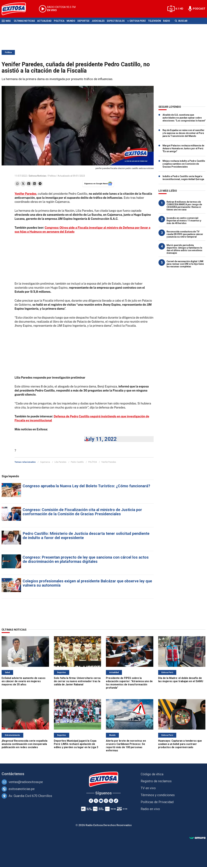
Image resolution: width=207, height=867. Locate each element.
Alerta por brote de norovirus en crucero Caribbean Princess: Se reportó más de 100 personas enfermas (126, 745)
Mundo (71, 21)
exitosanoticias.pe (22, 789)
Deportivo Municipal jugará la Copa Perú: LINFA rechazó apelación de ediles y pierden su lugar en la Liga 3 (76, 744)
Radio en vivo (150, 809)
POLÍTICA (92, 462)
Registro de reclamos (156, 781)
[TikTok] (116, 801)
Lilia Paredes (60, 462)
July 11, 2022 (100, 439)
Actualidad (44, 21)
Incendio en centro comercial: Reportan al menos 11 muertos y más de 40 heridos (184, 220)
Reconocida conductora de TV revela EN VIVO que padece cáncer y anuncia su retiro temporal (185, 234)
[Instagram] (106, 801)
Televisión (154, 21)
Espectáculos (116, 21)
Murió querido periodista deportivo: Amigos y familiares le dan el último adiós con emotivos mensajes (184, 249)
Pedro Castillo (77, 462)
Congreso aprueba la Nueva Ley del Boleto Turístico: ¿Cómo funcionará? (86, 486)
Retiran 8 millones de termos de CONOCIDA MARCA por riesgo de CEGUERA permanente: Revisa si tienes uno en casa (184, 206)
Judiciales (98, 21)
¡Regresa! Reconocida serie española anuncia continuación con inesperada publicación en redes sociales (24, 744)
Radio (166, 21)
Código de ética (152, 774)
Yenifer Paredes (108, 462)
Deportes (83, 21)
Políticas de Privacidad (157, 802)
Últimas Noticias (24, 21)
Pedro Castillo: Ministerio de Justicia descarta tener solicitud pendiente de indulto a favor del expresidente (86, 535)
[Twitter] (96, 801)
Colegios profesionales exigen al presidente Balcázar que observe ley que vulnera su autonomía (87, 583)
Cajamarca (45, 462)
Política (59, 21)
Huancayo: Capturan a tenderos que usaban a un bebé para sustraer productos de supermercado (180, 744)
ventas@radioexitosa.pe (26, 782)
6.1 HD (179, 8)
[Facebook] (91, 801)
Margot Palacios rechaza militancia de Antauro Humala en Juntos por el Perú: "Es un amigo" (183, 148)
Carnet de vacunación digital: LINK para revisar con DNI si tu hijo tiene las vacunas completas (185, 264)
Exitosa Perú (138, 21)
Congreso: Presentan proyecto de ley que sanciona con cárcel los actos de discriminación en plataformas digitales (86, 559)
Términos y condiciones (158, 795)
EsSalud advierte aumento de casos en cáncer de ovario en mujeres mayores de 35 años (23, 681)
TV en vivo (148, 788)
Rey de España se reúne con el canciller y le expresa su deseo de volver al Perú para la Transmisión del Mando (183, 133)
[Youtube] (101, 801)
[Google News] (111, 801)
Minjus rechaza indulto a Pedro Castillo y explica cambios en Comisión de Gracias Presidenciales (184, 164)
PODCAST (199, 8)
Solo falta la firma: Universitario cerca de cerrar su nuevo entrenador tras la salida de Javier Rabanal (77, 681)
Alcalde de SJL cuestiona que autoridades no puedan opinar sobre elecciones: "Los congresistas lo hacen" (184, 118)
